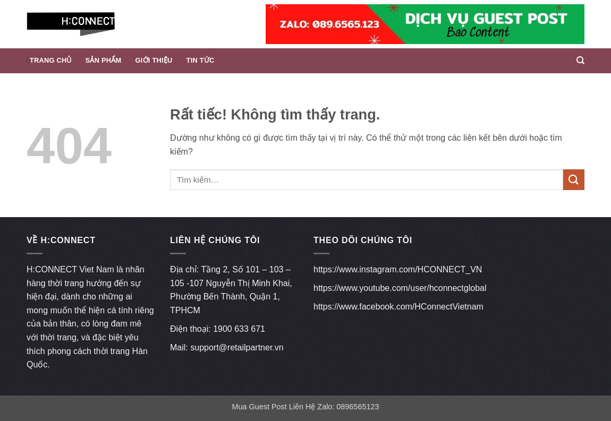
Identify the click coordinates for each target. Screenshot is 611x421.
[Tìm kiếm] (580, 60)
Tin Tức (200, 60)
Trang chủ (51, 60)
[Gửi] (573, 179)
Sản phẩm (104, 60)
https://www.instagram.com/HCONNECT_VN (397, 269)
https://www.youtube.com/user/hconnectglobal (400, 288)
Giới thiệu (154, 60)
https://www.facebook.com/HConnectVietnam (398, 306)
